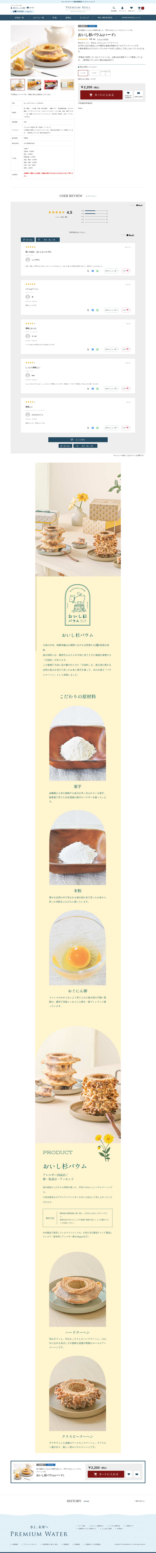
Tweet (80, 108)
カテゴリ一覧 (38, 18)
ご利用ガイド (130, 1526)
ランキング (84, 18)
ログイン (132, 455)
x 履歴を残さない (140, 1501)
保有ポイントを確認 (19, 8)
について (131, 17)
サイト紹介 (82, 1526)
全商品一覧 (19, 18)
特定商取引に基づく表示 (50, 1544)
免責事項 (66, 1544)
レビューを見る (102, 39)
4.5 (69, 212)
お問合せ (120, 1528)
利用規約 (77, 1544)
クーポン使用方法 (114, 1526)
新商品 (68, 18)
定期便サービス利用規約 (93, 1544)
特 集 (55, 18)
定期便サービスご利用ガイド (87, 1528)
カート (140, 9)
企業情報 (15, 1544)
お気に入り (131, 9)
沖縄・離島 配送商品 (105, 17)
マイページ (122, 9)
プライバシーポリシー (30, 1544)
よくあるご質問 (107, 1528)
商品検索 (114, 9)
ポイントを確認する (97, 1526)
